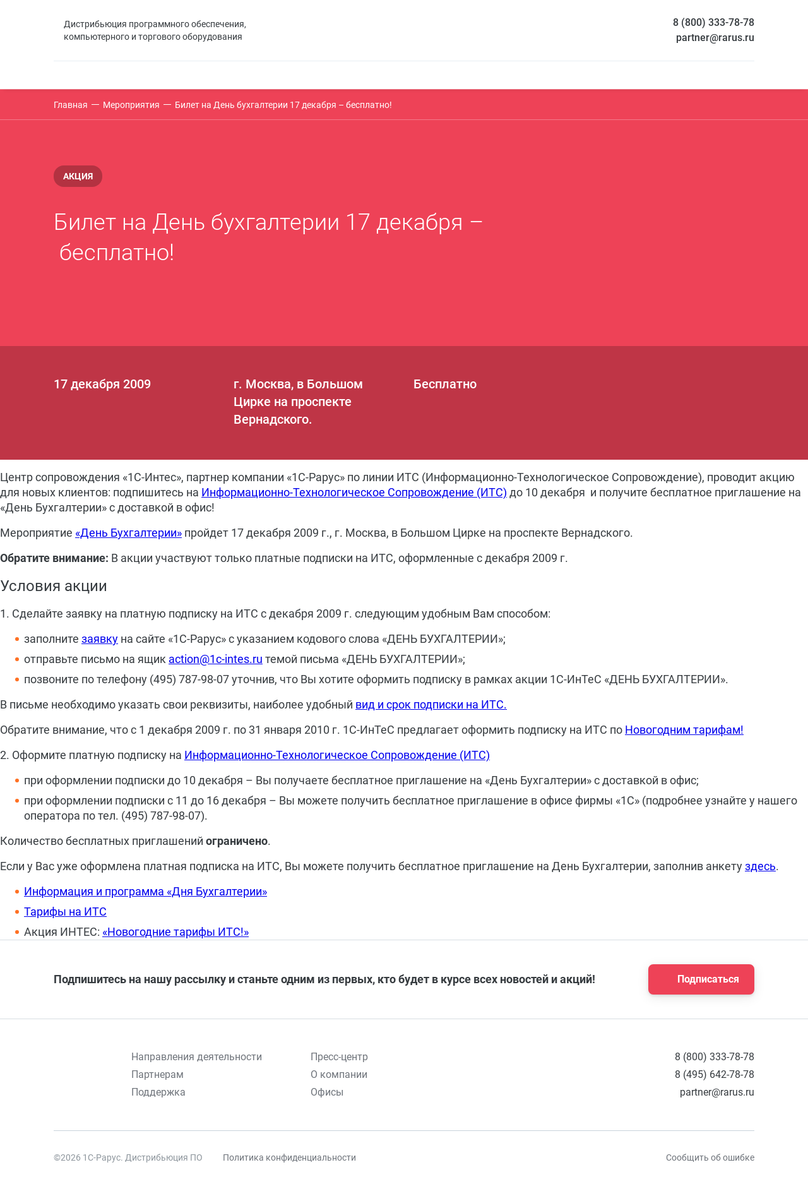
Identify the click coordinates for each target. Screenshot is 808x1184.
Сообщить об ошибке (710, 1157)
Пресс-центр (339, 1057)
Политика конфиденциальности (289, 1157)
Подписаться (697, 979)
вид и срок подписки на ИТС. (431, 704)
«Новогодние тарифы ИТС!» (175, 931)
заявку (99, 638)
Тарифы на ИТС (65, 911)
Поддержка (158, 1092)
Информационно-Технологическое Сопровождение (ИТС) (354, 492)
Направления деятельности (196, 1057)
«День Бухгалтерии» (128, 532)
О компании (339, 1074)
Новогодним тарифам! (684, 729)
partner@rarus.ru (715, 38)
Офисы (327, 1092)
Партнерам (157, 1074)
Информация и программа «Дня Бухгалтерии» (145, 891)
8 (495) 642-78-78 (714, 1074)
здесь (760, 866)
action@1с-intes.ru (216, 659)
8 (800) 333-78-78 (713, 22)
